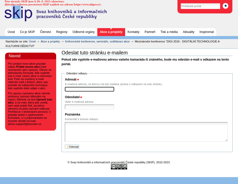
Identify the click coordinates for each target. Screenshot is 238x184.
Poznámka (72, 114)
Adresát (70, 79)
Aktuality (188, 32)
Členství (45, 32)
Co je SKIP (27, 32)
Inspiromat (206, 32)
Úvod (11, 32)
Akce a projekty (111, 32)
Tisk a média (169, 32)
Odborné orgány (84, 32)
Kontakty (134, 32)
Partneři (150, 32)
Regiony (61, 32)
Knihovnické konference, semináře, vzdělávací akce (97, 41)
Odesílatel (72, 97)
